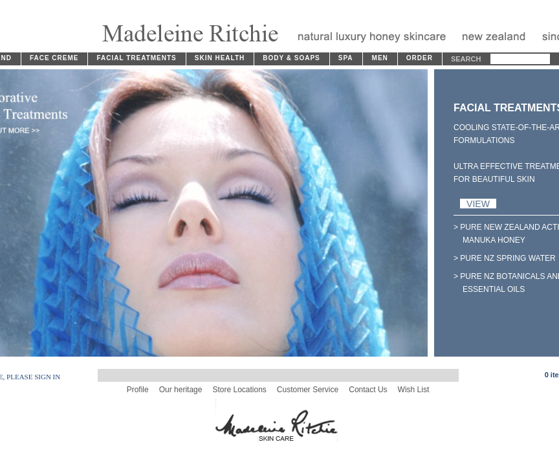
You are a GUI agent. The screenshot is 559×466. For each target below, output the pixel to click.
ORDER (419, 57)
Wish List (414, 389)
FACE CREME (54, 57)
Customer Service (307, 389)
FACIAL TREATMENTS (136, 57)
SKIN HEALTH (220, 57)
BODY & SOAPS (291, 57)
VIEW (478, 203)
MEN (380, 57)
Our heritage (181, 389)
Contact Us (368, 389)
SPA (345, 57)
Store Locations (239, 389)
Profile (138, 389)
